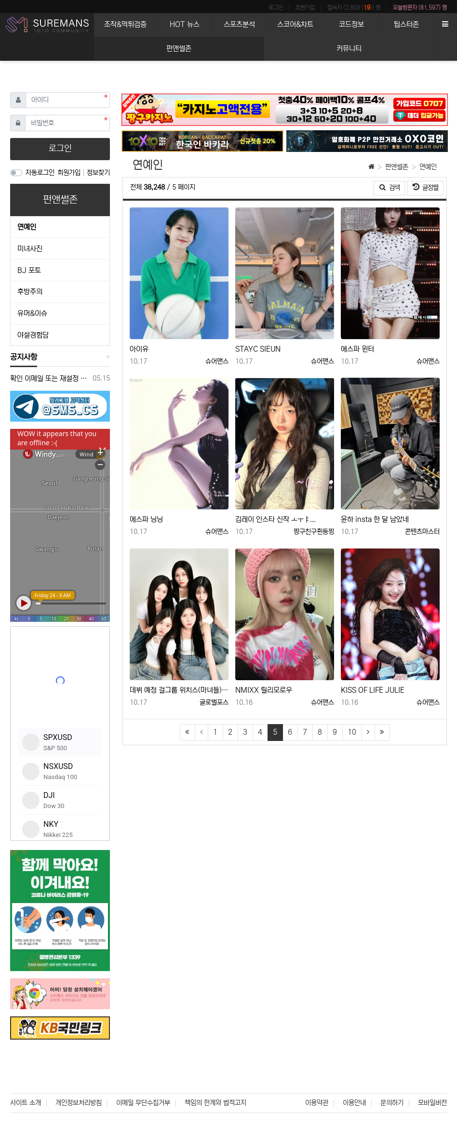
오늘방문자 (420, 7)
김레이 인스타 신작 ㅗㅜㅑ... (275, 519)
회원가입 (305, 7)
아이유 (139, 349)
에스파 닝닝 (146, 519)
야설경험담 (33, 335)
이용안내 (354, 1103)
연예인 (428, 167)
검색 (389, 188)
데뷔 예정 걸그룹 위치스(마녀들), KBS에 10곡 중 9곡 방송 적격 (179, 690)
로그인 (276, 7)
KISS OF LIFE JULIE (372, 690)
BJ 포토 (29, 270)
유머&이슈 (32, 313)
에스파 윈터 (357, 349)
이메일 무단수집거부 (143, 1103)
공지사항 (23, 357)
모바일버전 (432, 1103)
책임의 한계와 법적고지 (215, 1103)
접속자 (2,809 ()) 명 (353, 7)
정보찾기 (98, 173)
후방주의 (29, 292)
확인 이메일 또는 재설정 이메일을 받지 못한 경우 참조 (49, 378)
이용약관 (316, 1103)
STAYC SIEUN (258, 349)
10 (352, 732)
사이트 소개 (25, 1103)
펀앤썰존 (396, 167)
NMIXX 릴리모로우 (263, 690)
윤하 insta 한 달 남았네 (375, 519)
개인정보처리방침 (78, 1103)
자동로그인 (40, 173)
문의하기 (391, 1103)
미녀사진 (29, 249)
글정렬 (428, 187)
